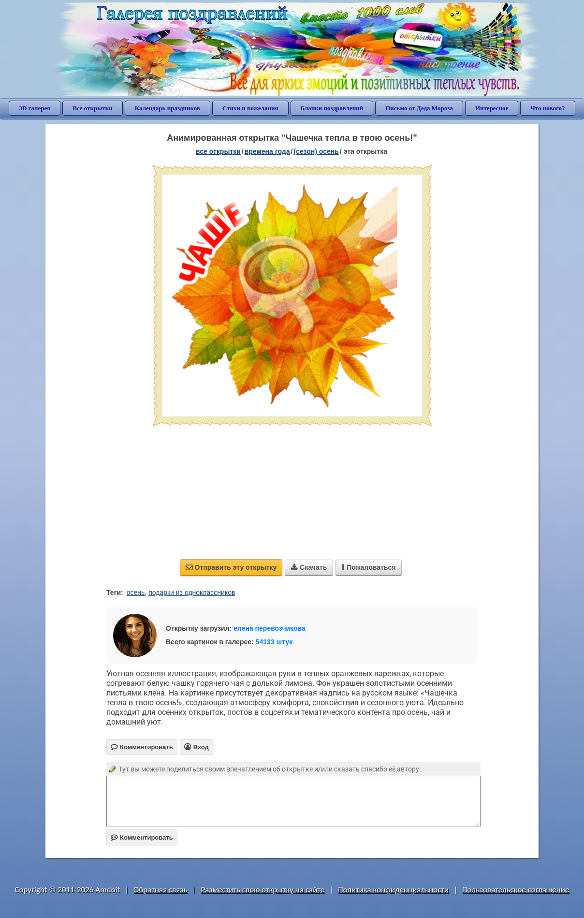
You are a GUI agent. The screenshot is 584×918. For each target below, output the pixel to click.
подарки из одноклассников (191, 592)
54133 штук (274, 642)
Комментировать (142, 837)
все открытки (218, 151)
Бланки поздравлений (332, 108)
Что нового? (547, 108)
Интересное (491, 108)
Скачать (309, 567)
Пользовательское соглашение (515, 890)
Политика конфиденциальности (393, 890)
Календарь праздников (167, 108)
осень (136, 592)
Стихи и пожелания (250, 108)
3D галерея (34, 108)
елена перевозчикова (270, 628)
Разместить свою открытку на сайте (262, 890)
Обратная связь (160, 890)
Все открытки (93, 108)
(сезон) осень (315, 151)
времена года (267, 151)
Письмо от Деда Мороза (419, 108)
